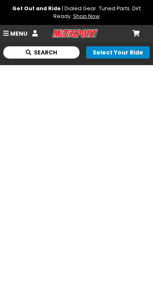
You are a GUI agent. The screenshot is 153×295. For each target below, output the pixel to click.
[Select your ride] (118, 52)
